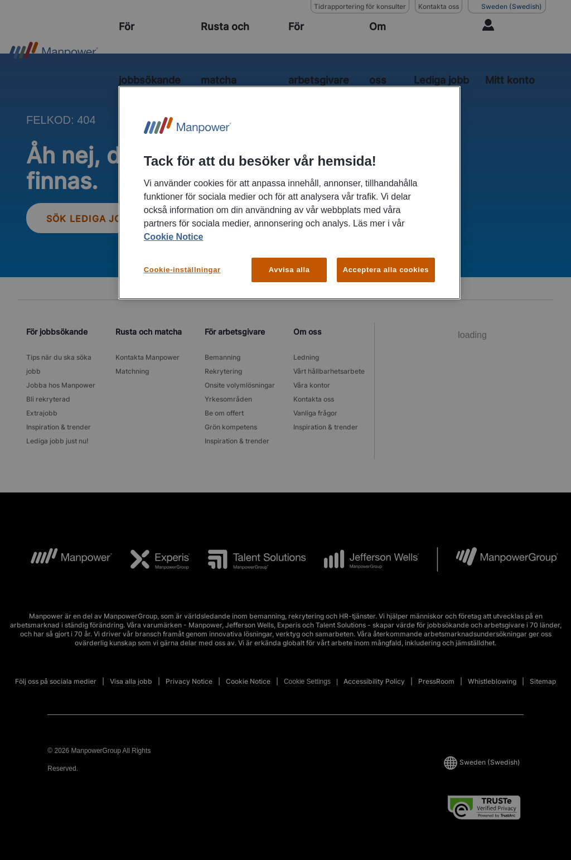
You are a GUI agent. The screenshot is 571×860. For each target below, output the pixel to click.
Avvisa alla (289, 269)
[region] (289, 192)
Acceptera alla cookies (386, 269)
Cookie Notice (174, 236)
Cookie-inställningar (182, 269)
